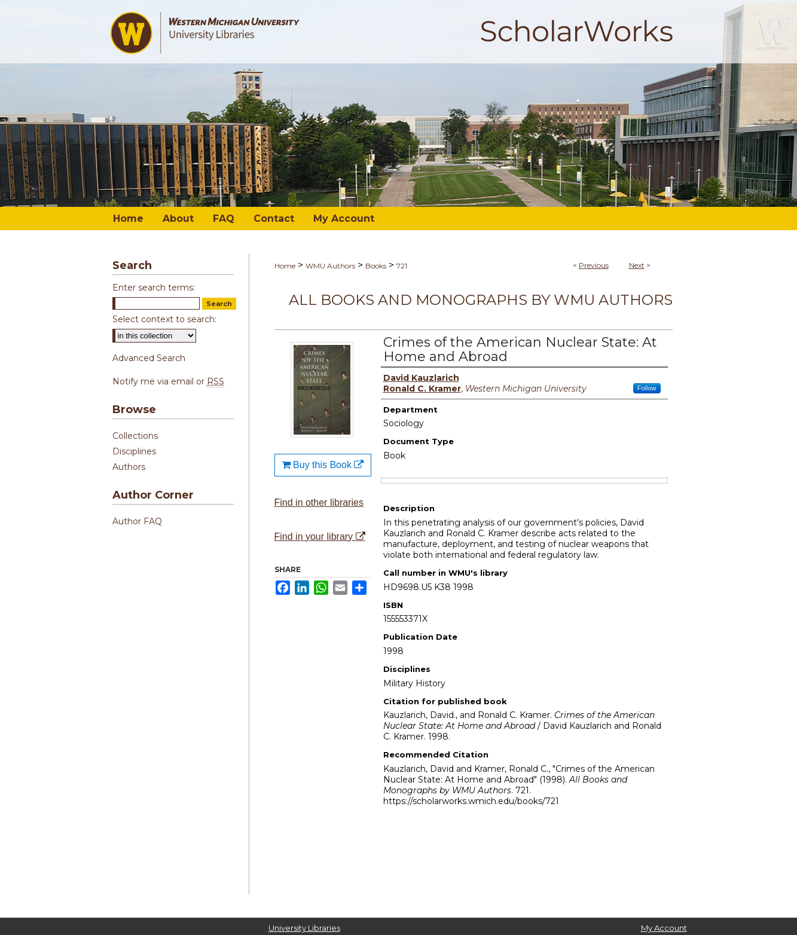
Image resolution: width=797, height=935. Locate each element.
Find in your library (319, 536)
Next (637, 265)
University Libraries (304, 928)
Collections (135, 435)
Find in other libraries (319, 502)
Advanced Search (148, 358)
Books (375, 265)
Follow (646, 388)
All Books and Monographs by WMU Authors (481, 299)
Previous (594, 265)
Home (284, 265)
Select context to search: (164, 319)
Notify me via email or (168, 381)
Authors (128, 467)
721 (401, 265)
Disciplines (134, 451)
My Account (664, 928)
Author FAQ (137, 521)
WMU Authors (330, 265)
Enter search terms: (153, 287)
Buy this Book (323, 465)
